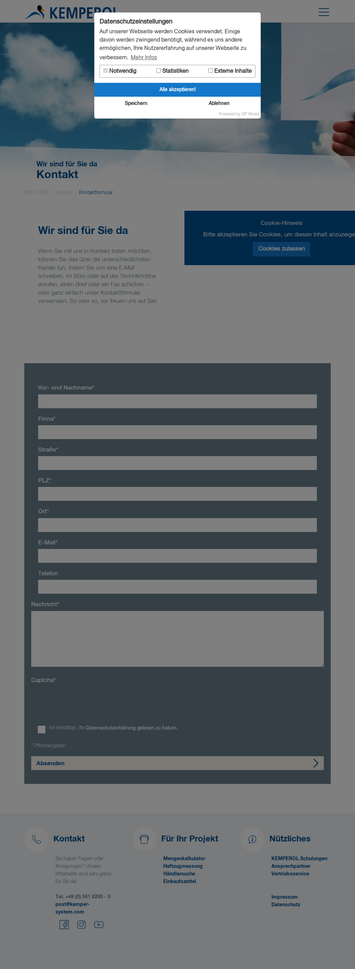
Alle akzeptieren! (177, 89)
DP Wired (250, 114)
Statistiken (172, 71)
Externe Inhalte (230, 71)
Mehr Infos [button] (144, 58)
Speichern (136, 103)
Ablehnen (219, 103)
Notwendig (119, 71)
